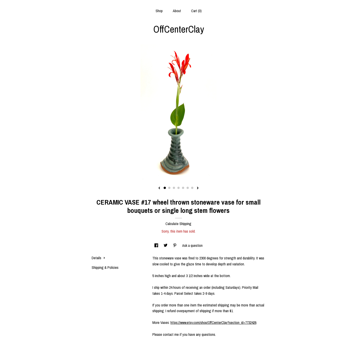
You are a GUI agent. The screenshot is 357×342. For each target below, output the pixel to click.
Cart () (196, 10)
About (177, 10)
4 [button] (178, 188)
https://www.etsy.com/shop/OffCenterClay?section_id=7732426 (213, 322)
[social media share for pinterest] (175, 245)
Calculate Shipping (178, 223)
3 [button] (174, 188)
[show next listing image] (198, 188)
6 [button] (188, 188)
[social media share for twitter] (166, 245)
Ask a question (192, 245)
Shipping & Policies (105, 267)
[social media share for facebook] (156, 245)
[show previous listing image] (159, 188)
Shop (159, 10)
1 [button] (165, 188)
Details (98, 257)
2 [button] (169, 188)
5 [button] (183, 188)
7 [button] (192, 188)
